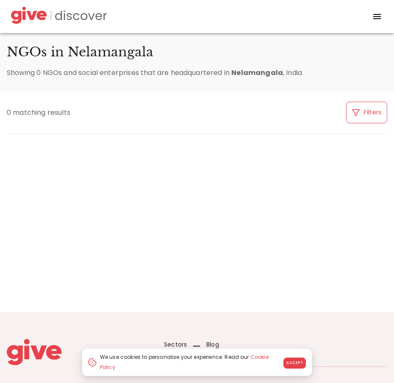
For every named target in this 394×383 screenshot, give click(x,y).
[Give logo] (79, 352)
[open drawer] (377, 16)
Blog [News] (206, 344)
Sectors (175, 344)
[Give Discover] (57, 16)
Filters (366, 112)
